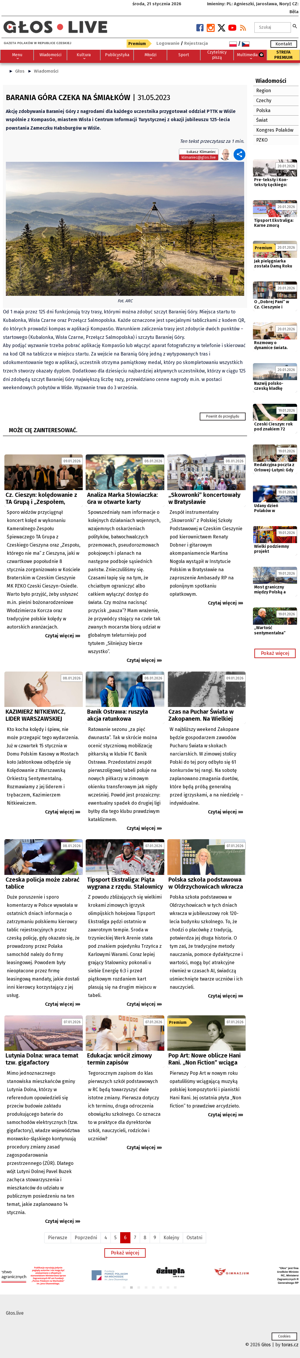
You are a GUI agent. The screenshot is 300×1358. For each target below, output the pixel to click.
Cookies (284, 1336)
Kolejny (171, 1237)
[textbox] (272, 27)
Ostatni (194, 1237)
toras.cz (290, 1344)
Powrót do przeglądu (222, 416)
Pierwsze (57, 1237)
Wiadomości (46, 71)
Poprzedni (86, 1237)
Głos (20, 71)
